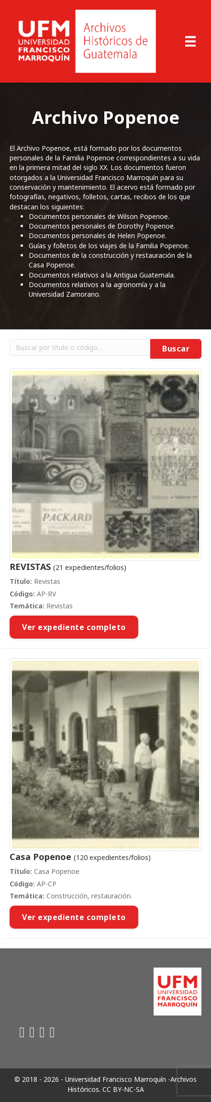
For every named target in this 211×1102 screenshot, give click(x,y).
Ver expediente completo (74, 627)
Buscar (175, 348)
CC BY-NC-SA (123, 1089)
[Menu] (190, 41)
